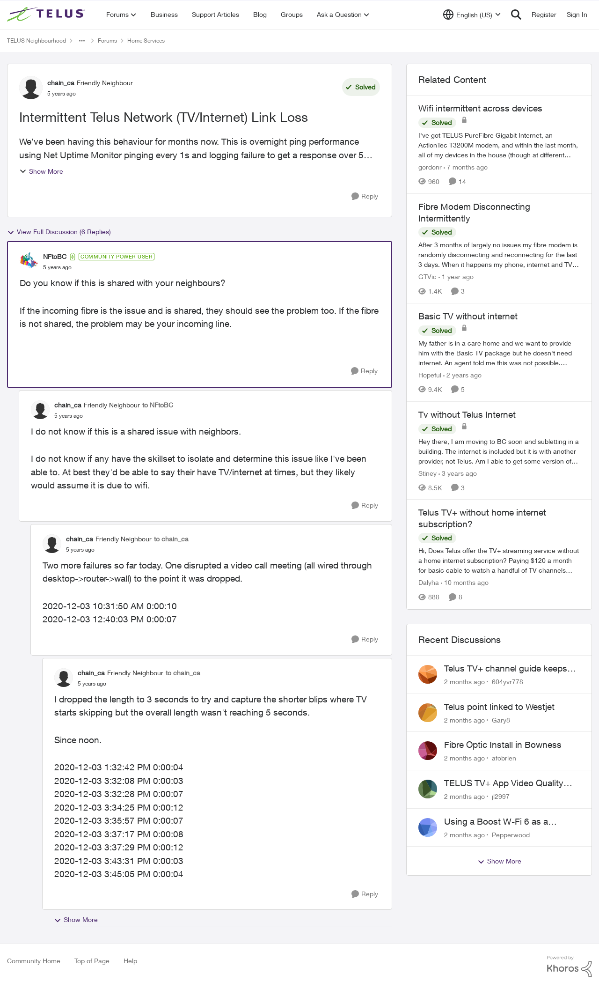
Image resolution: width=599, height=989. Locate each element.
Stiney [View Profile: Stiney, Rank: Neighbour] (427, 473)
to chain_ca (171, 539)
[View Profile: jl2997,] (427, 789)
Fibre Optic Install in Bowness (503, 744)
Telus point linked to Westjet (499, 706)
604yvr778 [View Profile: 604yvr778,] (507, 682)
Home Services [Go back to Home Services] (146, 40)
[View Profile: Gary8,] (427, 712)
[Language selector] (472, 14)
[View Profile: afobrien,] (427, 750)
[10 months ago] (465, 583)
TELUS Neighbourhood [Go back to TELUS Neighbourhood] (36, 40)
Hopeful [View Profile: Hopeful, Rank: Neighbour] (429, 375)
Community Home (33, 961)
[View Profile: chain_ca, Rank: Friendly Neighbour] (31, 87)
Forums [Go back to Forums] (107, 40)
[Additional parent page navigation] (82, 40)
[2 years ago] (462, 375)
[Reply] (365, 196)
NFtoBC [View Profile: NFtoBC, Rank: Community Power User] (54, 256)
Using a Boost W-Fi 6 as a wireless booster (496, 821)
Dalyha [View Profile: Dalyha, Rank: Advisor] (428, 583)
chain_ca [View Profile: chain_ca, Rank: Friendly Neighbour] (60, 83)
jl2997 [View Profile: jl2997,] (501, 796)
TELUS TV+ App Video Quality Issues (503, 783)
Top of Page (92, 961)
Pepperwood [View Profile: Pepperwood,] (511, 834)
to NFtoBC (157, 405)
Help (130, 961)
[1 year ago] (456, 276)
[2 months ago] (464, 681)
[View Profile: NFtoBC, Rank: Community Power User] (29, 261)
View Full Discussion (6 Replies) (59, 232)
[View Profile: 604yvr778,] (427, 674)
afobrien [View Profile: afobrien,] (504, 758)
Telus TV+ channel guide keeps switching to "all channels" (505, 668)
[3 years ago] (457, 473)
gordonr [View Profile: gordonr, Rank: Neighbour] (430, 167)
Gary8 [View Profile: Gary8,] (501, 719)
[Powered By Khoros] (569, 966)
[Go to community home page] (47, 14)
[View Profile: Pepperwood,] (427, 827)
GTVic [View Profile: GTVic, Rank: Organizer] (427, 276)
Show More (41, 171)
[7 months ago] (466, 167)
